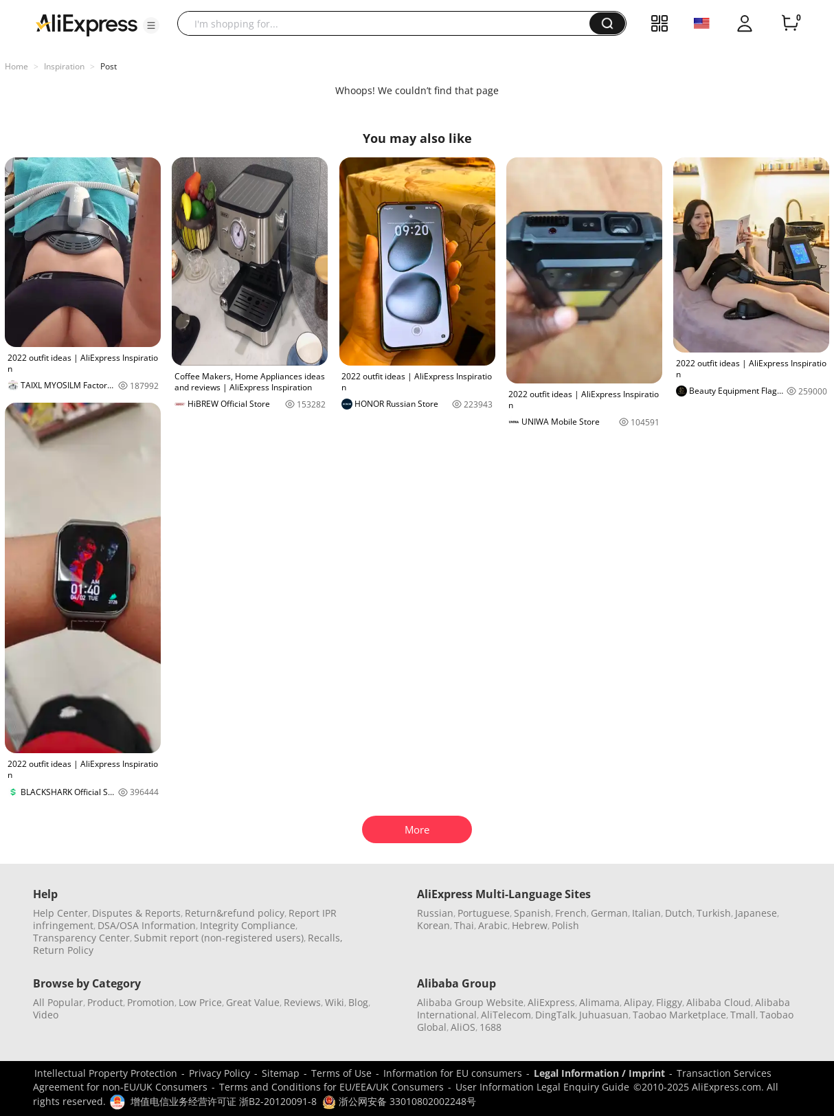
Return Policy (63, 950)
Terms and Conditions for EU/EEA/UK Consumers (331, 1086)
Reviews (302, 1002)
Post (108, 66)
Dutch (678, 912)
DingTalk (555, 1014)
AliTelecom (506, 1014)
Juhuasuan (604, 1014)
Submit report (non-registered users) (219, 937)
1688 (490, 1027)
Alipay (638, 1002)
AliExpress (551, 1002)
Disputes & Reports (136, 912)
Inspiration (64, 66)
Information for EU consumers (452, 1073)
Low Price (200, 1002)
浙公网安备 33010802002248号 (399, 1101)
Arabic (493, 925)
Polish (565, 925)
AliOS (463, 1027)
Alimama (599, 1002)
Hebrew (530, 925)
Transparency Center (81, 937)
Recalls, (325, 937)
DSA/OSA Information (147, 925)
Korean (433, 925)
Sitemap (281, 1073)
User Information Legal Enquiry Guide (542, 1086)
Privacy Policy (219, 1073)
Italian (646, 912)
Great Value (253, 1002)
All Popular (58, 1002)
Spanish (532, 912)
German (609, 912)
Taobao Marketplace (679, 1014)
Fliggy (669, 1002)
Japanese (756, 912)
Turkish (714, 912)
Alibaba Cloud (718, 1002)
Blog (358, 1002)
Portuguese (484, 912)
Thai (464, 925)
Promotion (150, 1002)
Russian (435, 912)
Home (16, 66)
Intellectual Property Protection (105, 1073)
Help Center (60, 912)
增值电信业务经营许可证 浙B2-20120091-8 (224, 1101)
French (571, 912)
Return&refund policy (234, 912)
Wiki (334, 1002)
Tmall (743, 1014)
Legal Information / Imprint (599, 1073)
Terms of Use (341, 1073)
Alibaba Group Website (470, 1002)
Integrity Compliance (247, 925)
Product (105, 1002)
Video (45, 1014)
